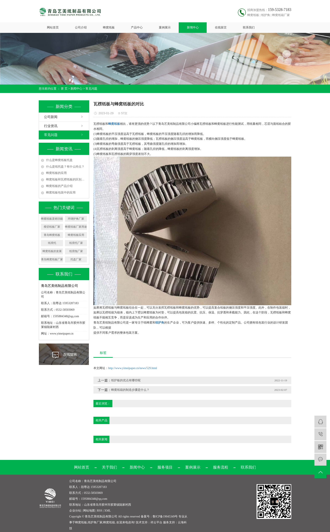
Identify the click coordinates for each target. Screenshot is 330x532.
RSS (99, 510)
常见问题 (91, 88)
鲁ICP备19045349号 (165, 516)
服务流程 (220, 467)
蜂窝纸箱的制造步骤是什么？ (130, 389)
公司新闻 (50, 117)
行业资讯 (50, 126)
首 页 (64, 88)
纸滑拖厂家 (76, 251)
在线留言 (221, 27)
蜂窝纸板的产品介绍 (59, 186)
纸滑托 (52, 243)
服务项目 (165, 467)
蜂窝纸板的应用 (56, 173)
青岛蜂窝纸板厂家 (52, 259)
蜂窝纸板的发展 (52, 251)
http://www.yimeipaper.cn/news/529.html (132, 368)
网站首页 (53, 27)
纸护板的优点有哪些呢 (126, 380)
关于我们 (109, 467)
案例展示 (165, 27)
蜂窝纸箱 (109, 522)
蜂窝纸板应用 (76, 234)
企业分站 (75, 510)
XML (107, 510)
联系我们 (249, 27)
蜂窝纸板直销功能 (52, 218)
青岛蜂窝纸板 (52, 234)
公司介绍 (81, 27)
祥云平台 (156, 522)
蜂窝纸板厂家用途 (76, 226)
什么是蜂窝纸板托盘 (59, 160)
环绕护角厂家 (76, 218)
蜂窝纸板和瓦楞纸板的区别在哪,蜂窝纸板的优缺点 (66, 179)
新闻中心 (193, 27)
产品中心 (137, 27)
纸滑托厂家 (76, 243)
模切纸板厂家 (52, 226)
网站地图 (89, 510)
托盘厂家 (76, 259)
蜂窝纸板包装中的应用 (61, 192)
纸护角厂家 (95, 522)
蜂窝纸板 (109, 27)
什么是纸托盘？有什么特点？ (65, 166)
